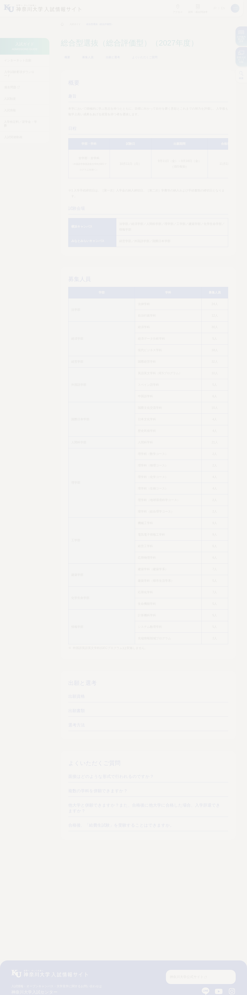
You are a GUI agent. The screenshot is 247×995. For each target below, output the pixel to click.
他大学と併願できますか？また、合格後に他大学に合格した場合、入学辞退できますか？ (143, 808)
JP (215, 8)
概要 (67, 57)
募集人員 (88, 57)
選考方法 (76, 725)
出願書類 (76, 711)
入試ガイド (75, 24)
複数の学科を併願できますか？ (97, 791)
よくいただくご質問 (144, 57)
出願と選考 (113, 57)
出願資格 (76, 696)
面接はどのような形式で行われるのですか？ (109, 776)
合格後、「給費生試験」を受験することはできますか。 (120, 825)
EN (223, 8)
